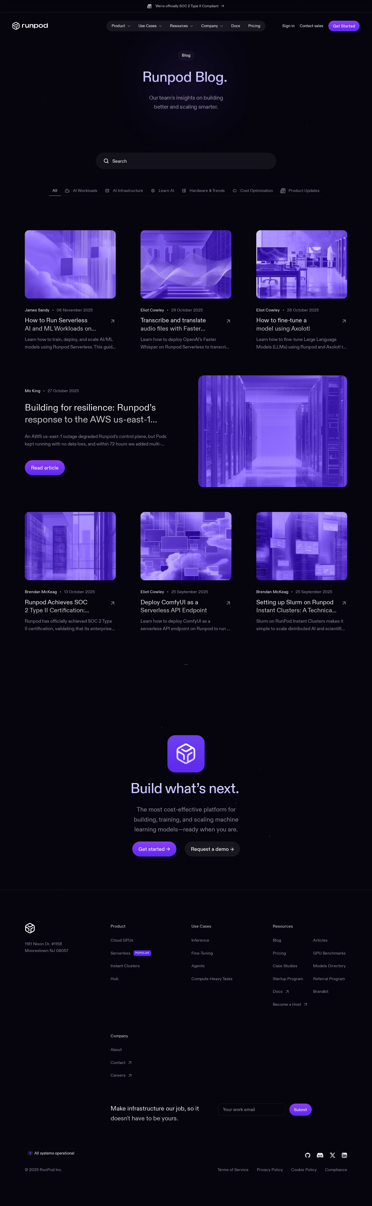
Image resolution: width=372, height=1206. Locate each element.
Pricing (254, 25)
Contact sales (311, 25)
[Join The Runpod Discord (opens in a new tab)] (320, 1155)
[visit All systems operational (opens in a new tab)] (51, 1153)
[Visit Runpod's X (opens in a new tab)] (333, 1155)
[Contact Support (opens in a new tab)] (121, 1062)
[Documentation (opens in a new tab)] (290, 991)
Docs (235, 25)
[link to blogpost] (70, 290)
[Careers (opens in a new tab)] (121, 1075)
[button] (120, 26)
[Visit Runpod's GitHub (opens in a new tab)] (308, 1155)
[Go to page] (186, 663)
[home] (30, 26)
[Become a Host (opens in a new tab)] (290, 1004)
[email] (251, 1110)
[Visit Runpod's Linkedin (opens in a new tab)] (344, 1155)
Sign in (288, 25)
